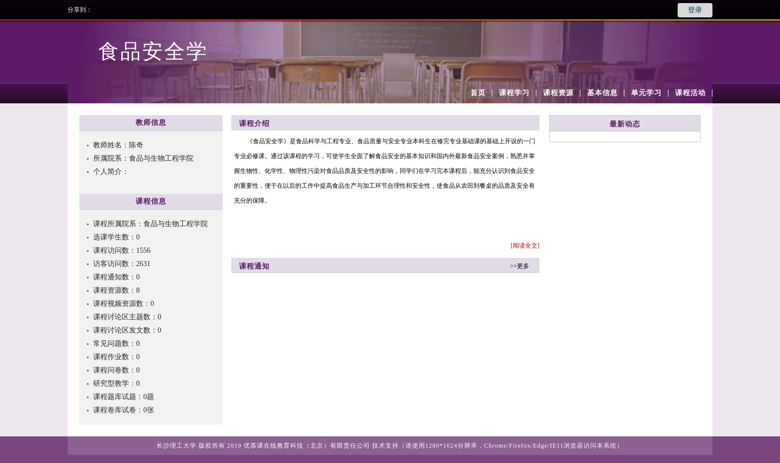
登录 (695, 10)
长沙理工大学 (177, 445)
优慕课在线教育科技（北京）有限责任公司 (307, 445)
